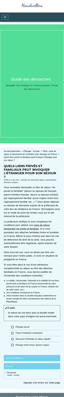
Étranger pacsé (20, 327)
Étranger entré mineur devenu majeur (30, 345)
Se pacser (11, 373)
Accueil (10, 85)
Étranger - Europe (32, 151)
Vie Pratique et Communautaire (33, 85)
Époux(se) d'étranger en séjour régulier (31, 339)
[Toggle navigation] (5, 17)
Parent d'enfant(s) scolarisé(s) (26, 333)
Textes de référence (14, 358)
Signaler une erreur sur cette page (41, 382)
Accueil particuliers (12, 151)
